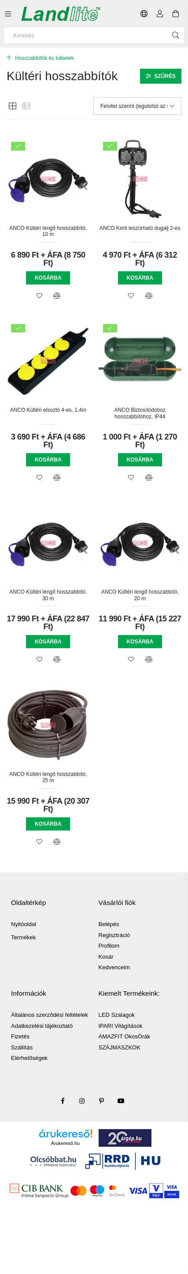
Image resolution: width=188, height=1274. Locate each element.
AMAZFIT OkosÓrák (125, 1036)
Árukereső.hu (65, 1143)
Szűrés (165, 76)
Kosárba (48, 278)
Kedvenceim (114, 967)
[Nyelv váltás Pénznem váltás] (144, 14)
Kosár (106, 956)
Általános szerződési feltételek (49, 1015)
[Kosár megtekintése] (176, 14)
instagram (82, 1100)
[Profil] (160, 14)
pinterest (101, 1100)
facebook (62, 1100)
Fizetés (20, 1036)
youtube (121, 1100)
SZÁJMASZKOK (119, 1047)
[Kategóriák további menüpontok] (8, 14)
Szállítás (22, 1047)
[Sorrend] (137, 106)
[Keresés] (94, 35)
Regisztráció (114, 935)
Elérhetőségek (29, 1058)
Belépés (109, 924)
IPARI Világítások (121, 1026)
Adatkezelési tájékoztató (42, 1026)
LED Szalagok (117, 1015)
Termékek (23, 937)
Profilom (109, 945)
